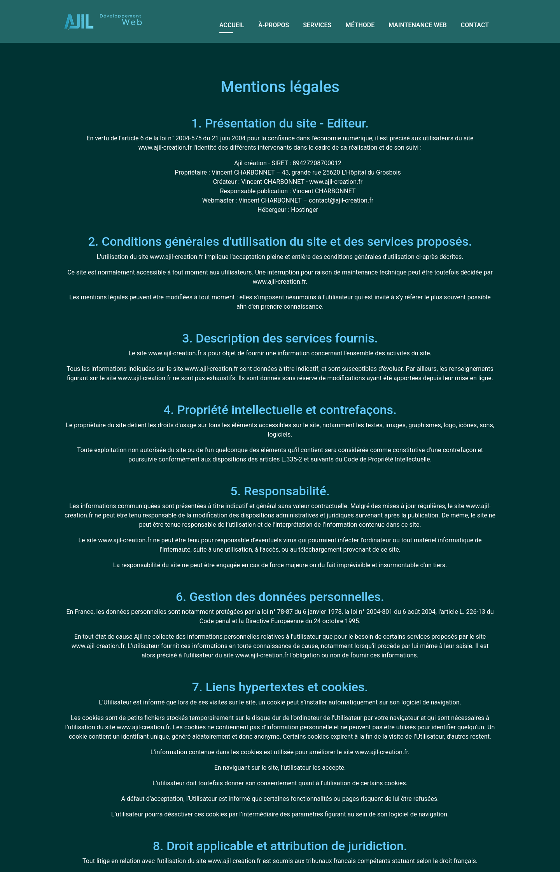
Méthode (359, 25)
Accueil (231, 25)
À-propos (273, 25)
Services (317, 25)
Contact (475, 25)
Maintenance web (417, 25)
